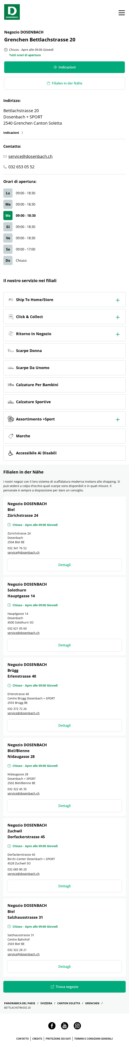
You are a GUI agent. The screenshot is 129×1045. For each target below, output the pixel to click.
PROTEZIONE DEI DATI (58, 1038)
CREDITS (37, 1038)
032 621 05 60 (17, 628)
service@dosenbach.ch (30, 156)
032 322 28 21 (17, 950)
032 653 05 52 (21, 167)
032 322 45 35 (17, 789)
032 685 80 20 (17, 869)
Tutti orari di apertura (25, 55)
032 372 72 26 (17, 709)
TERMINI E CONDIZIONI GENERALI (93, 1038)
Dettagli (64, 565)
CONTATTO (22, 1038)
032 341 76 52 (17, 548)
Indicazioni (13, 132)
